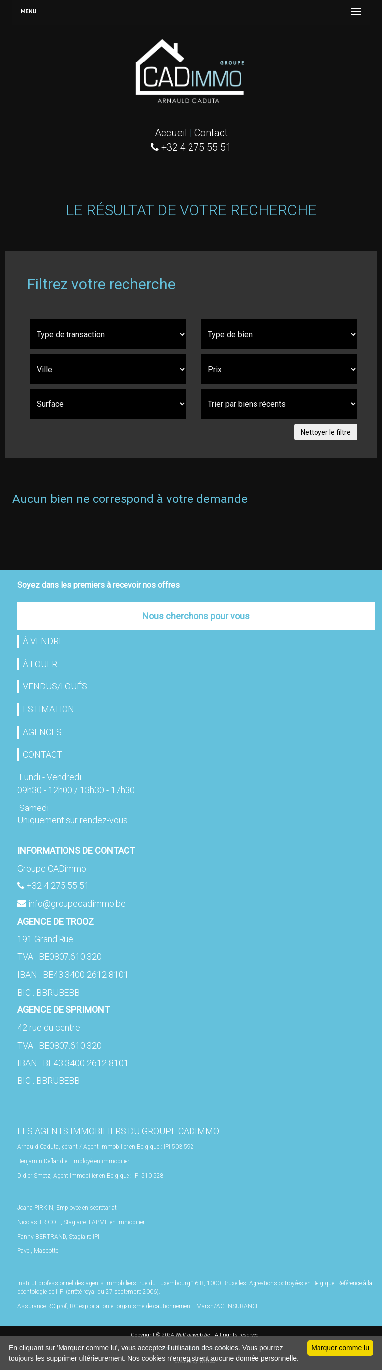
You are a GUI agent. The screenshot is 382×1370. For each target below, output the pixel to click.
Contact (211, 133)
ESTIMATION (48, 709)
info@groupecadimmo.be (77, 903)
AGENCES (42, 732)
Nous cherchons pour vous (196, 616)
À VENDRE (43, 641)
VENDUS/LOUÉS (55, 686)
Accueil (171, 133)
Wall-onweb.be (192, 1335)
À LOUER (40, 664)
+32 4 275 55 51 (57, 885)
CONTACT (42, 754)
